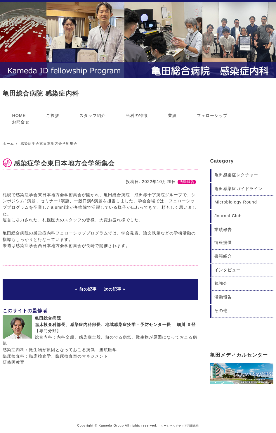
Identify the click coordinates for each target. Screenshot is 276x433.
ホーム (8, 144)
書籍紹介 (223, 256)
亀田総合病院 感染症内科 (41, 93)
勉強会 (221, 283)
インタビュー (227, 270)
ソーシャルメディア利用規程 (180, 425)
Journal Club (228, 215)
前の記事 (88, 289)
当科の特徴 (137, 115)
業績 (172, 115)
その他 (221, 310)
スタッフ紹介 (92, 115)
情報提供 (223, 242)
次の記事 (112, 289)
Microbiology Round (235, 202)
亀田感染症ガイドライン (238, 188)
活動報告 (187, 182)
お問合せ (20, 122)
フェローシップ (212, 115)
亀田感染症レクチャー (236, 174)
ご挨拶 (52, 115)
